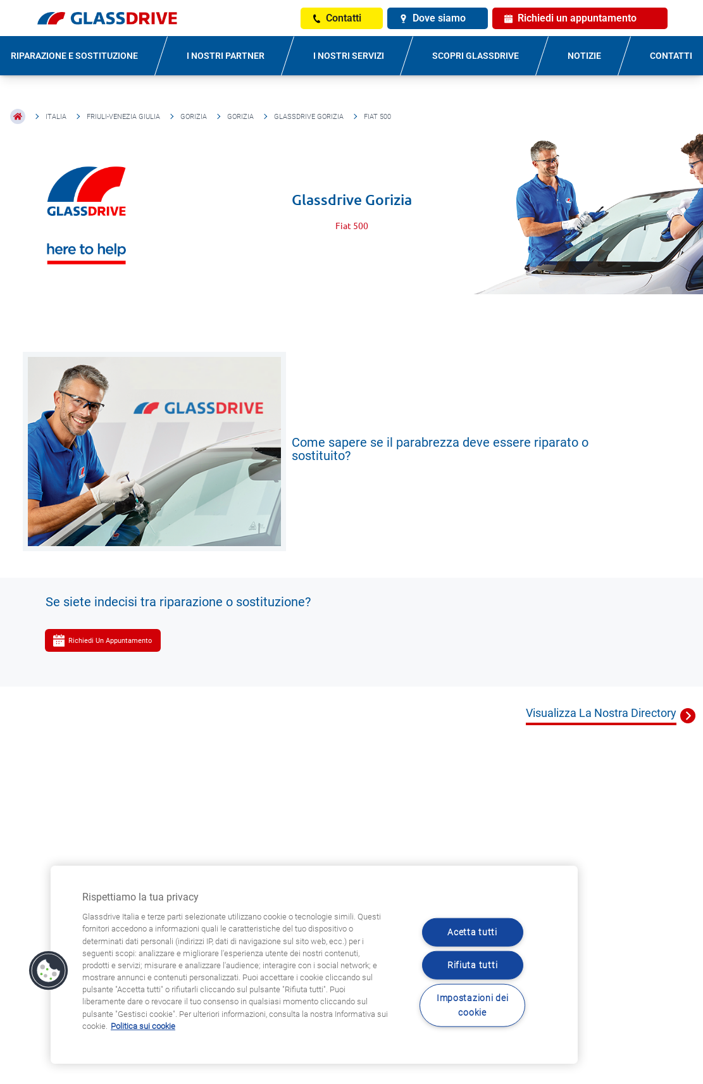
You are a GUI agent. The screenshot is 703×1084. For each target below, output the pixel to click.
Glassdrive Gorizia (309, 117)
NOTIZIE (584, 56)
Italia (56, 117)
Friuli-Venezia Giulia (123, 117)
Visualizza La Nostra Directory (601, 713)
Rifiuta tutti (472, 965)
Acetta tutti (472, 931)
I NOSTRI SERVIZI (348, 56)
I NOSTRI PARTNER (225, 56)
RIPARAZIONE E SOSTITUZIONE (74, 56)
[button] (48, 970)
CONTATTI (671, 56)
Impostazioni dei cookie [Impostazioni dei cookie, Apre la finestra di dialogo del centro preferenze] (473, 1005)
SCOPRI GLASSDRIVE (475, 56)
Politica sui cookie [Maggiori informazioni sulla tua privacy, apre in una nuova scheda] (143, 1026)
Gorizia (193, 117)
